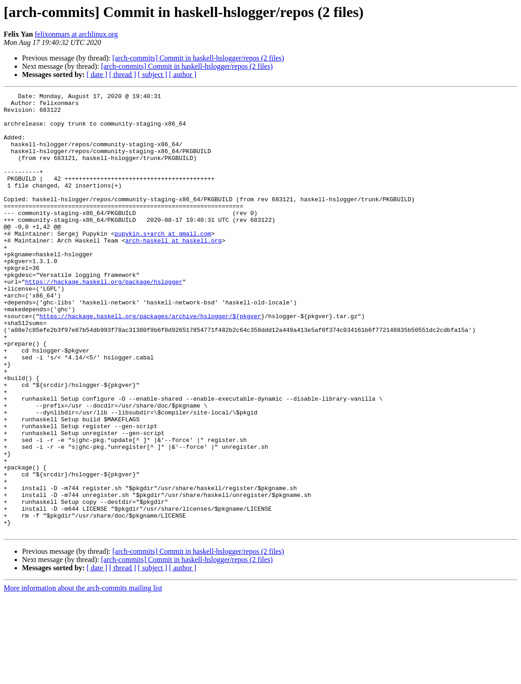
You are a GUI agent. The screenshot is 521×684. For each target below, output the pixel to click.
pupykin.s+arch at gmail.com (163, 262)
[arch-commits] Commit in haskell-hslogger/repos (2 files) (198, 58)
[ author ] (183, 74)
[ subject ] (152, 74)
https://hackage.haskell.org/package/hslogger (103, 320)
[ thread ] (122, 74)
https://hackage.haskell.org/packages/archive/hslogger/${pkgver (150, 361)
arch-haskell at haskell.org (173, 270)
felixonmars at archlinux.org (76, 34)
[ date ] (97, 74)
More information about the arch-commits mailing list (83, 676)
